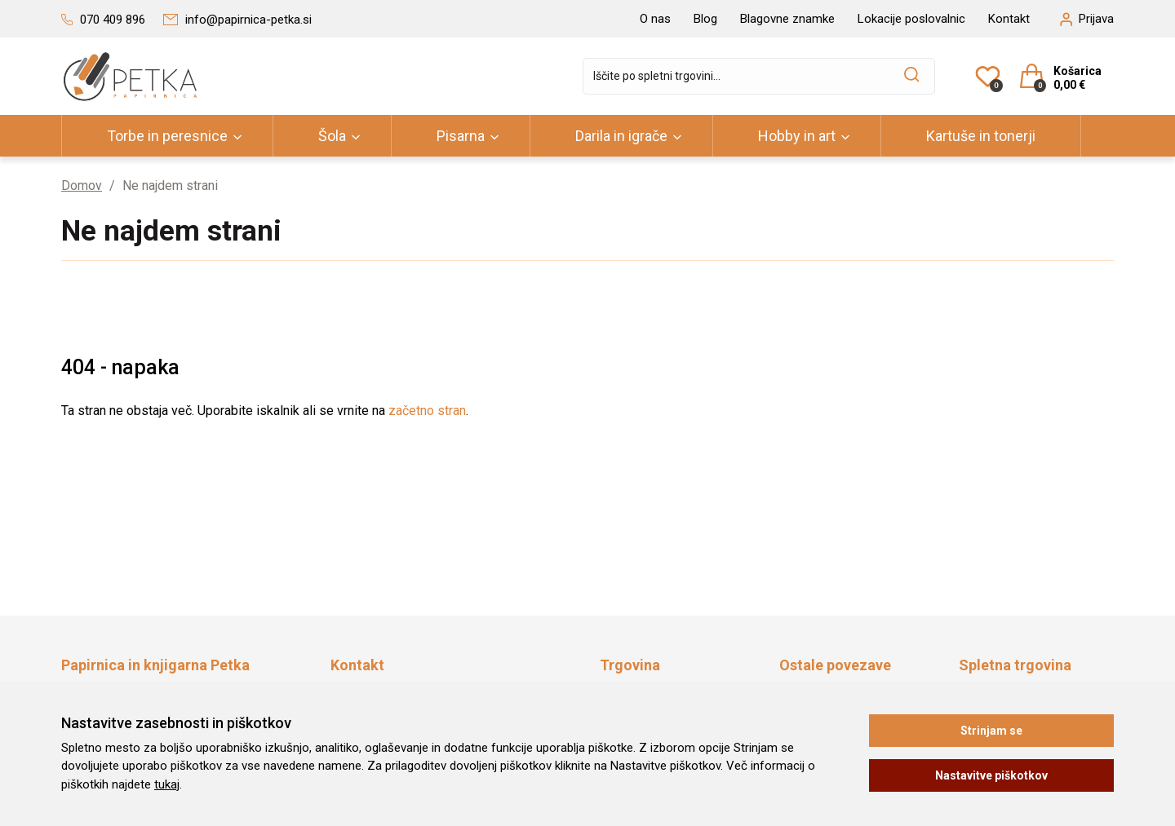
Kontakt (1009, 18)
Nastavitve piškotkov (991, 775)
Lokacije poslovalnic (911, 18)
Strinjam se (991, 730)
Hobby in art (797, 135)
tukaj (167, 784)
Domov (81, 185)
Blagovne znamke (787, 18)
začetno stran (427, 410)
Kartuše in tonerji (980, 135)
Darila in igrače (621, 135)
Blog (705, 18)
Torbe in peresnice (167, 135)
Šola (332, 135)
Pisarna (461, 135)
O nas (655, 18)
